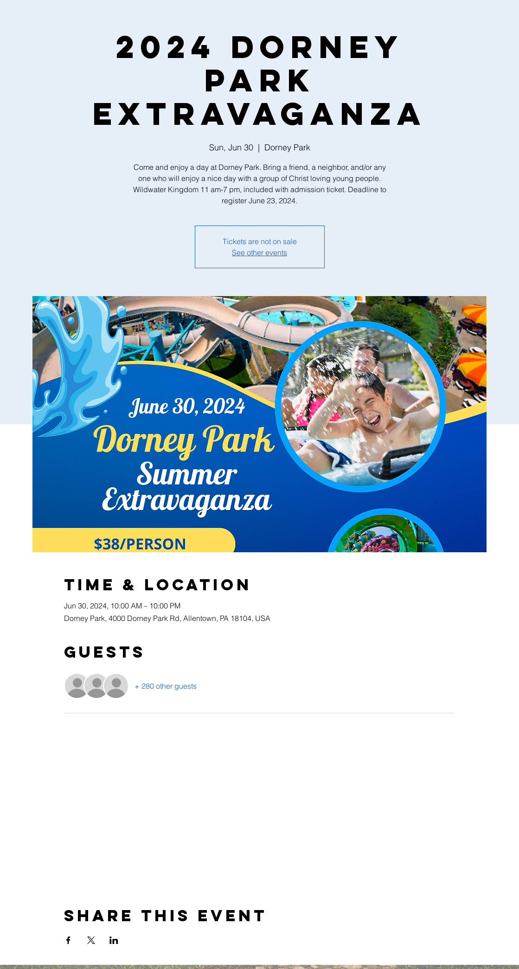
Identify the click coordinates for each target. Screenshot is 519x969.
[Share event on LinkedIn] (113, 940)
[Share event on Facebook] (68, 940)
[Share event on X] (91, 940)
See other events (259, 252)
